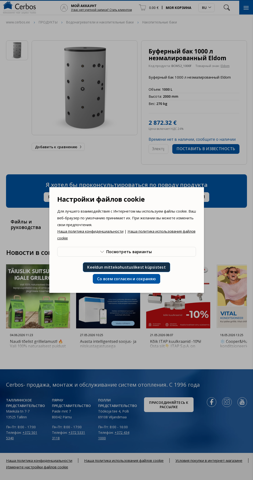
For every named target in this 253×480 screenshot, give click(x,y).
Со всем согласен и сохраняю (126, 278)
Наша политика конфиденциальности (90, 231)
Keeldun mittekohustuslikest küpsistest (126, 267)
